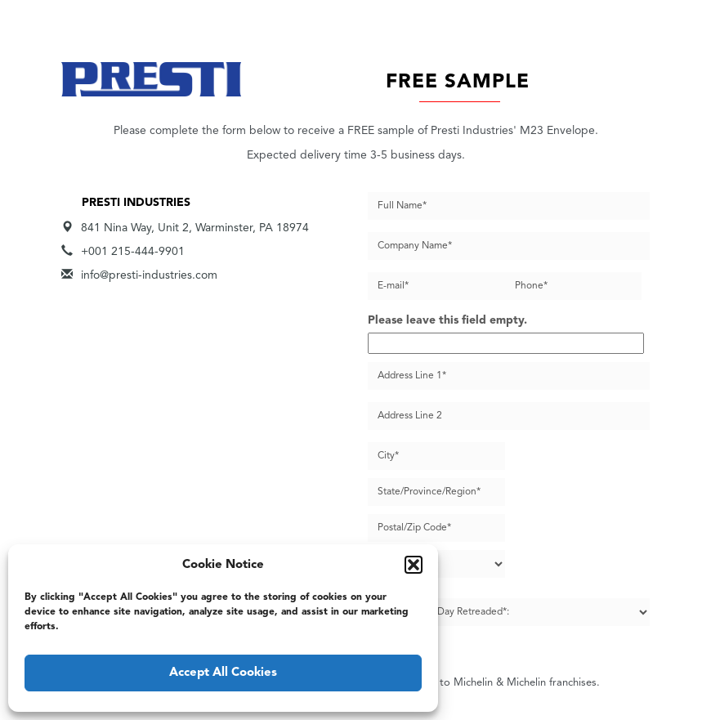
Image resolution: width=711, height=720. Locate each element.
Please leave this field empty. (447, 320)
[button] (413, 565)
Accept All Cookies (223, 673)
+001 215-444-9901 (133, 251)
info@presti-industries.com (149, 275)
